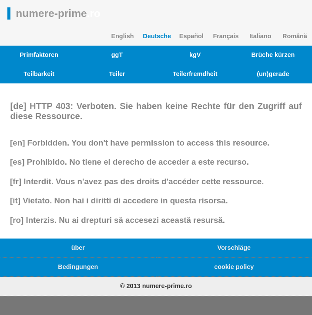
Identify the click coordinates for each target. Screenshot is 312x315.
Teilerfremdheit (195, 73)
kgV (195, 54)
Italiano (260, 36)
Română (294, 36)
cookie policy (234, 266)
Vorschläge (234, 247)
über (78, 247)
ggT (117, 54)
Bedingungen (78, 266)
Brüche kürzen (273, 54)
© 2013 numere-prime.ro (156, 285)
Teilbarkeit (38, 73)
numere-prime (58, 13)
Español (191, 36)
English (122, 36)
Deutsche (157, 36)
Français (225, 36)
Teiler (117, 73)
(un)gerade (273, 73)
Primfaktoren (39, 54)
